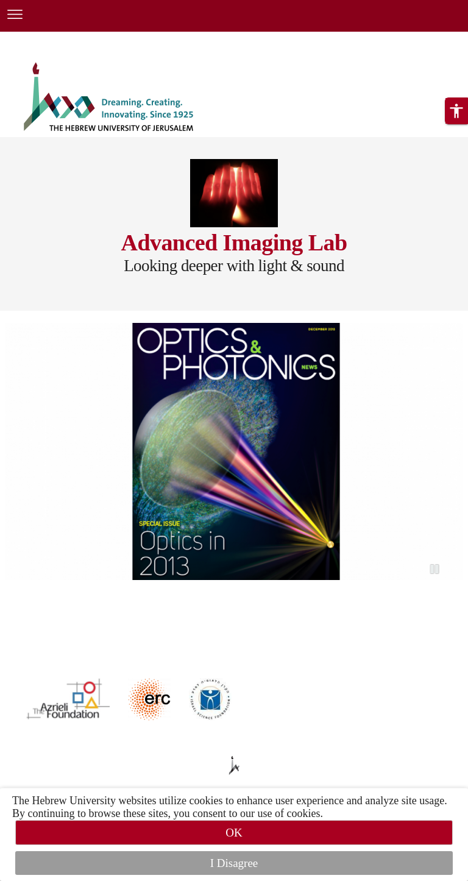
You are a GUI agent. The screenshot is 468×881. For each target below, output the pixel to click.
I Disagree (234, 863)
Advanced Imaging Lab (234, 242)
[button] (456, 131)
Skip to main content (45, 39)
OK (233, 832)
